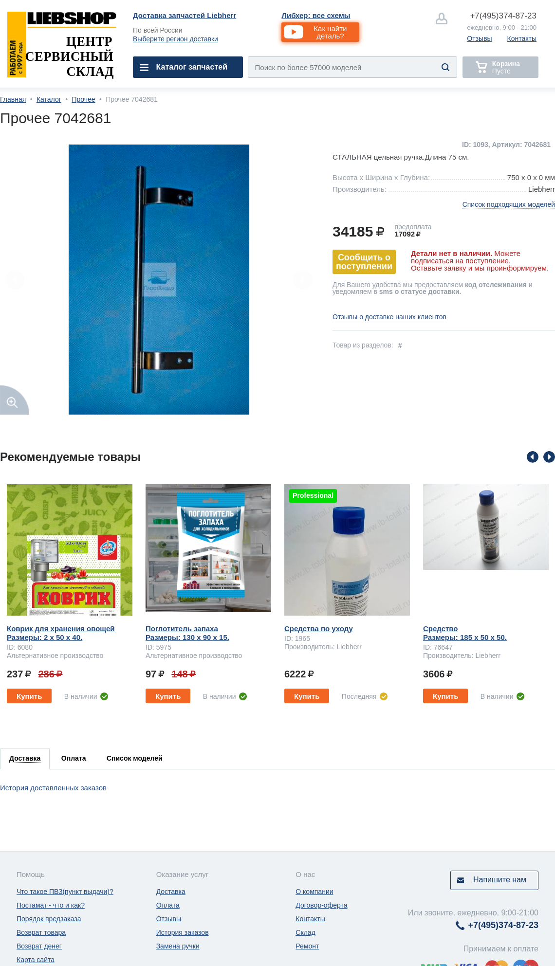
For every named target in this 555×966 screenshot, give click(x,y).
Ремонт (307, 946)
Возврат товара (41, 932)
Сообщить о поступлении (364, 262)
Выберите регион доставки (175, 39)
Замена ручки (178, 946)
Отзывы (479, 38)
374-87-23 (503, 16)
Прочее (83, 99)
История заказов (182, 932)
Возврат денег (39, 946)
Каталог (49, 99)
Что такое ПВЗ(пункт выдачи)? (65, 891)
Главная (13, 99)
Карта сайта (36, 960)
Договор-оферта (321, 905)
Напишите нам (499, 879)
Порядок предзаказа (49, 919)
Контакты (521, 38)
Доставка (170, 891)
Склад (305, 932)
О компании (314, 891)
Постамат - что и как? (51, 905)
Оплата (168, 905)
